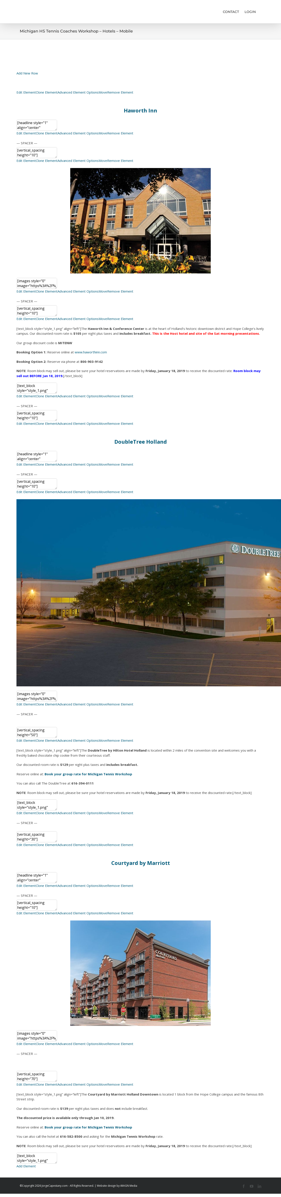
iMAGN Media (128, 1186)
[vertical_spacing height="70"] (36, 1076)
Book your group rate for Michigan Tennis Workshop (88, 1127)
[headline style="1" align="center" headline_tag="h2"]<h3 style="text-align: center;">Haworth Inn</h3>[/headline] (36, 125)
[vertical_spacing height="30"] (36, 836)
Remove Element (120, 92)
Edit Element (26, 92)
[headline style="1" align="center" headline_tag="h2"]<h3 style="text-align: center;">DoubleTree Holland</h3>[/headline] (36, 456)
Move (103, 92)
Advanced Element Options (78, 92)
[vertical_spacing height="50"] (36, 732)
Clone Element (47, 92)
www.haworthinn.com (91, 352)
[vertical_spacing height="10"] (36, 152)
